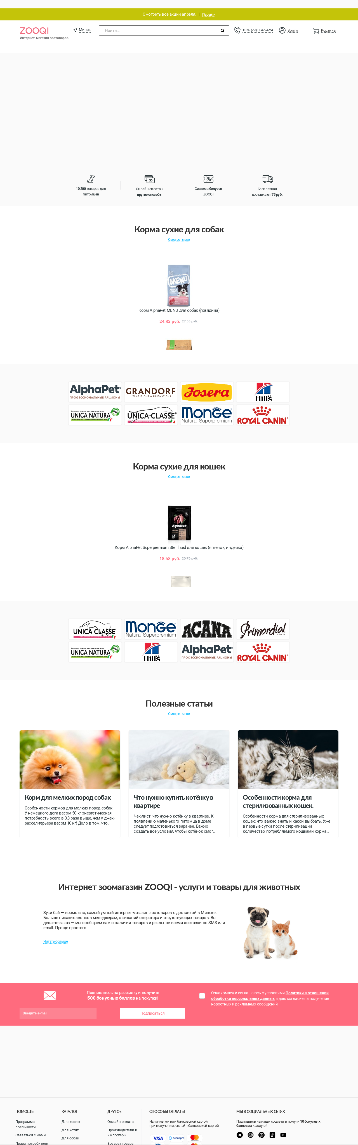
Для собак (70, 1138)
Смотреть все (179, 231)
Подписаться (152, 1005)
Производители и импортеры (122, 1132)
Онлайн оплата (120, 1122)
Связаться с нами (30, 1135)
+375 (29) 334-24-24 (257, 22)
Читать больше (55, 933)
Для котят (70, 1130)
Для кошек (71, 1122)
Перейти (208, 6)
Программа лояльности (25, 1124)
